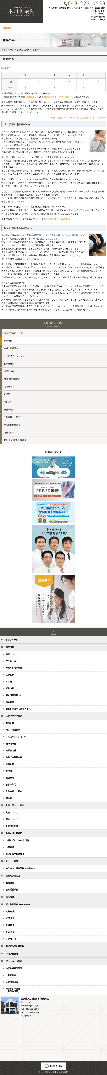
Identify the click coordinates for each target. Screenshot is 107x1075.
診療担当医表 (32, 97)
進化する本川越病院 (15, 946)
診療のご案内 (23, 49)
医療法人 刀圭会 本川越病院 (56, 1072)
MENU (7, 27)
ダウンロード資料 (14, 961)
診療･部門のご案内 (53, 324)
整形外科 (8, 341)
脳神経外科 (9, 363)
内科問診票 (9, 432)
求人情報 (10, 897)
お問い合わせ (99, 16)
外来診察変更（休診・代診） (57, 97)
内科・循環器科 (11, 348)
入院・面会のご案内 (15, 805)
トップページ (7, 49)
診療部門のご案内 (14, 716)
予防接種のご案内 (12, 417)
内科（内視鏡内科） (13, 379)
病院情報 (10, 647)
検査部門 (8, 402)
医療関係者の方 (13, 875)
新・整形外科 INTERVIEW (18, 904)
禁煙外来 (8, 386)
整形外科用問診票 (12, 425)
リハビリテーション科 (14, 356)
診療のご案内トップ (13, 333)
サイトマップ (99, 19)
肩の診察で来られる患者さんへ (58, 219)
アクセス (101, 13)
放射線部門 (9, 409)
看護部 (7, 394)
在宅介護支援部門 (14, 833)
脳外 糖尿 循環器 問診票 (15, 440)
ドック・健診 (12, 861)
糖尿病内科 (9, 371)
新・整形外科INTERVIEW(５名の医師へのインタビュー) (79, 117)
